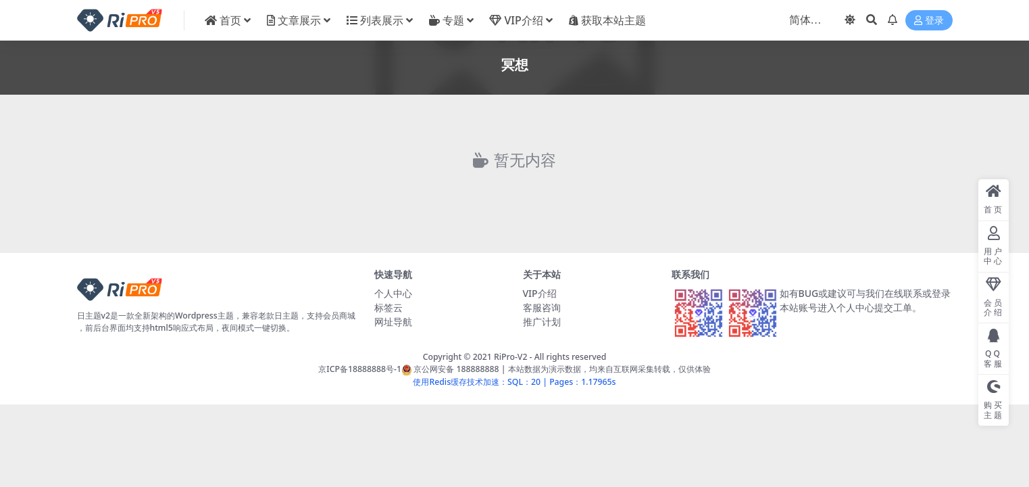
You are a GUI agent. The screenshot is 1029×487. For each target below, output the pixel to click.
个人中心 (393, 293)
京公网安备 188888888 (450, 369)
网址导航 (393, 321)
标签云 (388, 307)
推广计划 (542, 321)
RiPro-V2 (510, 357)
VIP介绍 (540, 293)
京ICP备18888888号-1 (359, 369)
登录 (929, 21)
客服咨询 (542, 307)
